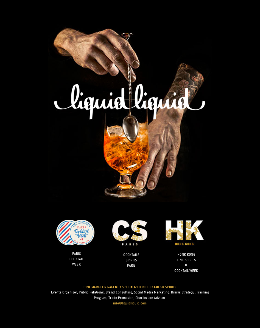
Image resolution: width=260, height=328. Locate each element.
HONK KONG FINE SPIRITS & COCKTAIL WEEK (186, 262)
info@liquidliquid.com (130, 303)
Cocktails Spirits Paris (131, 260)
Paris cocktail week (76, 259)
